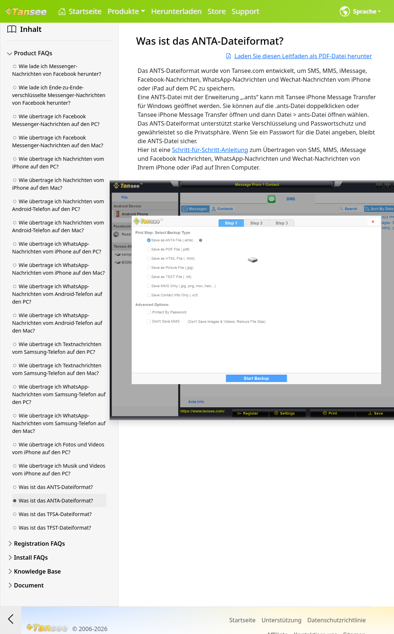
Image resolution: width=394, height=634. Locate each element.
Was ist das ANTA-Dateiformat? (52, 500)
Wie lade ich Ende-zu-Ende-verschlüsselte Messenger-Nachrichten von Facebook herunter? (58, 95)
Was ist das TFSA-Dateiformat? (52, 514)
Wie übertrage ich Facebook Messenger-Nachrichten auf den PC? (55, 120)
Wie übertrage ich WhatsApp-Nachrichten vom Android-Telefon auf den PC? (57, 294)
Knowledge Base (37, 571)
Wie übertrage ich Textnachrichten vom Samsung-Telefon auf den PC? (56, 348)
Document (29, 585)
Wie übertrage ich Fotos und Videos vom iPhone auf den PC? (58, 448)
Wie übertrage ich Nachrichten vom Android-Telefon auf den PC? (58, 205)
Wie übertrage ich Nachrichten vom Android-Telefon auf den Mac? (58, 226)
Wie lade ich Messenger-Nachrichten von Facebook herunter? (56, 70)
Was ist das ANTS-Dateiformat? (52, 486)
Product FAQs (33, 53)
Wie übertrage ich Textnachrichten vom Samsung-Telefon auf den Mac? (56, 369)
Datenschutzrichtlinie (336, 620)
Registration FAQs (39, 544)
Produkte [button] (123, 11)
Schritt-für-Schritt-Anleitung (210, 150)
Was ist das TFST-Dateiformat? (51, 527)
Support (245, 11)
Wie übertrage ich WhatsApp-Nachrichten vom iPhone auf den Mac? (58, 269)
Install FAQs (31, 557)
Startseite (79, 11)
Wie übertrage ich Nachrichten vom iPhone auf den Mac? (58, 184)
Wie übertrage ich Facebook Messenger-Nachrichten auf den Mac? (57, 141)
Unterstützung (282, 620)
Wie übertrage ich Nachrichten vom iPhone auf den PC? (58, 162)
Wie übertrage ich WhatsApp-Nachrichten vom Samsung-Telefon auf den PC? (59, 394)
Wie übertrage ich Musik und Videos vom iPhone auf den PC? (58, 469)
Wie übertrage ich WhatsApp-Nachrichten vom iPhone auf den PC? (56, 247)
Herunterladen (176, 11)
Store (217, 11)
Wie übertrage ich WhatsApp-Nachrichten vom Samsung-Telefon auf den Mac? (59, 423)
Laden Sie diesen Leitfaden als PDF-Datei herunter (299, 56)
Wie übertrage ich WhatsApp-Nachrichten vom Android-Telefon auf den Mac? (57, 323)
